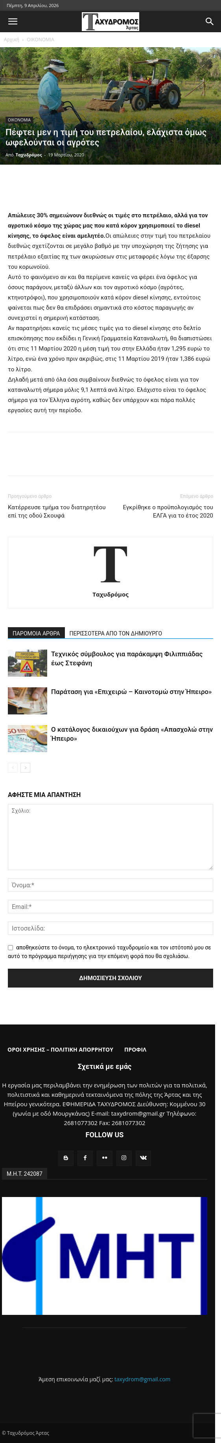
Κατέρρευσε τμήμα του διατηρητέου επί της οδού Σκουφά (57, 511)
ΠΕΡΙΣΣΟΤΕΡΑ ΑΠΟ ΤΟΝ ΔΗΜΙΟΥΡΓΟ (116, 633)
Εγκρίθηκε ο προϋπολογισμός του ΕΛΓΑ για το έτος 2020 (168, 511)
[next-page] (25, 768)
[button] (12, 21)
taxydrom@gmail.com (142, 1379)
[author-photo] (110, 583)
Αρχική (11, 39)
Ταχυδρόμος (29, 155)
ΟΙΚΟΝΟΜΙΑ (40, 39)
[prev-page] (13, 768)
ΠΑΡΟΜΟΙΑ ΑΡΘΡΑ (36, 633)
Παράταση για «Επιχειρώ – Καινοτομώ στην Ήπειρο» (131, 692)
